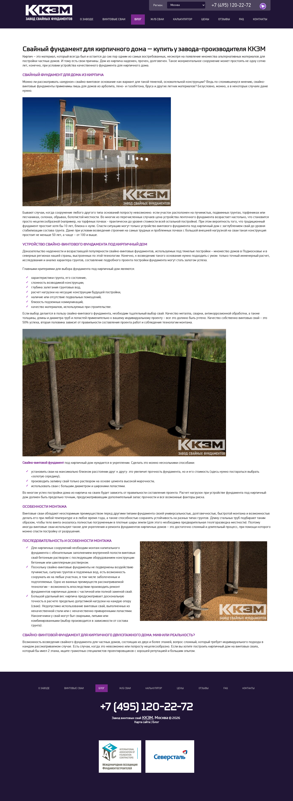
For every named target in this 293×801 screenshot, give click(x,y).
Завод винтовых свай (126, 718)
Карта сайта (142, 722)
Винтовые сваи (113, 19)
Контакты (260, 19)
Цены (205, 19)
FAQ (241, 19)
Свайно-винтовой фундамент (43, 463)
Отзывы (224, 19)
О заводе (86, 19)
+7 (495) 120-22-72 (231, 5)
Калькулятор (182, 19)
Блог (137, 19)
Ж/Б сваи (157, 19)
